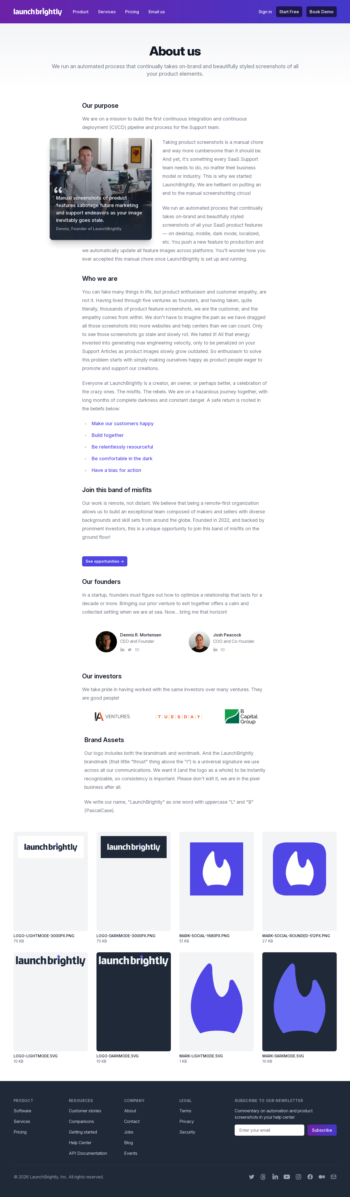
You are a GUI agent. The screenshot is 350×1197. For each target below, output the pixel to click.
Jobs (128, 1132)
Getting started (83, 1132)
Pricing (132, 11)
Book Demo (322, 11)
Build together (108, 435)
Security (187, 1132)
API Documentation (88, 1153)
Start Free (289, 11)
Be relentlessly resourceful (122, 447)
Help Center (80, 1142)
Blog (128, 1142)
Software (22, 1110)
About (130, 1110)
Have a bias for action (116, 470)
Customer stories (85, 1110)
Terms (185, 1110)
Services (107, 11)
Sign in (265, 11)
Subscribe (322, 1130)
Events (130, 1153)
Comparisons (81, 1121)
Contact (132, 1121)
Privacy (186, 1121)
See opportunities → (105, 561)
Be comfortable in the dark (122, 458)
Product (81, 11)
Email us (157, 11)
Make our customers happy (123, 423)
